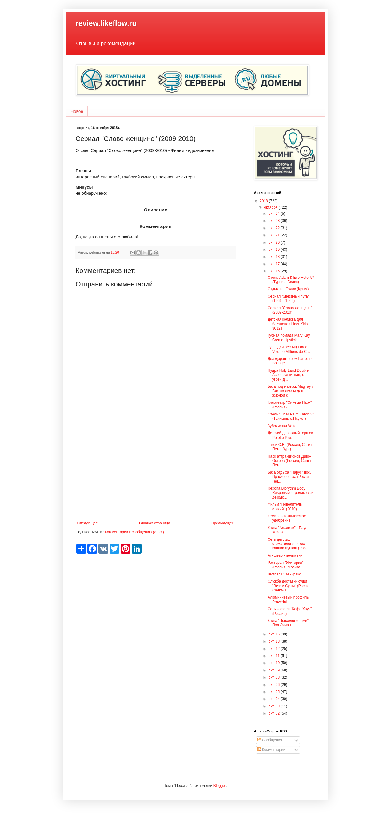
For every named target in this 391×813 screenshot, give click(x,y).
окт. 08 (275, 677)
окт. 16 (275, 271)
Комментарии (271, 749)
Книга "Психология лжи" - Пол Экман (289, 623)
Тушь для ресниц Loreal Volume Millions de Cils (289, 349)
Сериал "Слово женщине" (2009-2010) (290, 310)
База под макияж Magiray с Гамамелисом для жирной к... (291, 391)
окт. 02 (275, 713)
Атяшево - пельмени (285, 555)
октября (271, 207)
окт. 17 (275, 264)
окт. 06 (275, 685)
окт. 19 (275, 249)
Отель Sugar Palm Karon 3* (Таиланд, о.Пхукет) (291, 416)
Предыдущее (222, 523)
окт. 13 (275, 641)
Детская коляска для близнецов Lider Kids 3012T (288, 323)
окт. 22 (275, 228)
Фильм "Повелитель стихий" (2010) (285, 506)
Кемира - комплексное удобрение (287, 518)
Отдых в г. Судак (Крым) (288, 289)
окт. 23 (275, 220)
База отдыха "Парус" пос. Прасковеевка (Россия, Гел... (290, 476)
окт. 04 (275, 699)
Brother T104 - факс (284, 574)
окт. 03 (275, 706)
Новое (77, 111)
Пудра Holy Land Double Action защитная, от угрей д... (288, 375)
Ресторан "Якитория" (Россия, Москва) (286, 564)
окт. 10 (275, 663)
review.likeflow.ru (106, 23)
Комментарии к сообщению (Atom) (134, 532)
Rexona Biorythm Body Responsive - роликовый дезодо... (290, 492)
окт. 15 (275, 634)
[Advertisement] (156, 470)
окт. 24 (275, 213)
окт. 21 (275, 235)
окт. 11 (275, 656)
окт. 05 (275, 692)
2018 (264, 201)
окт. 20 (275, 242)
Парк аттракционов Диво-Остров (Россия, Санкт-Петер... (290, 460)
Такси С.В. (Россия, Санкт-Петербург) (290, 447)
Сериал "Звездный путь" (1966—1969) (288, 298)
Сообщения (269, 740)
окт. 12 (275, 649)
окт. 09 (275, 670)
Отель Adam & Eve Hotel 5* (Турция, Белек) (291, 279)
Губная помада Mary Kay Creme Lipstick (289, 337)
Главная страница (154, 523)
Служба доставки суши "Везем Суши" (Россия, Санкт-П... (290, 585)
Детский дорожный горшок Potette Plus (290, 435)
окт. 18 (275, 256)
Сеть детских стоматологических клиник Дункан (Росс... (289, 544)
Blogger (219, 785)
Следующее (87, 523)
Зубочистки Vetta (282, 426)
